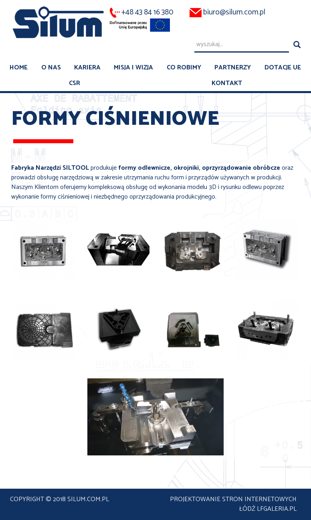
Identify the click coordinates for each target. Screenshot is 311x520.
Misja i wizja (133, 67)
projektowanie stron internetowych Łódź (233, 504)
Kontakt (227, 83)
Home (19, 67)
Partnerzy (232, 67)
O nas (51, 67)
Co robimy (184, 67)
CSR (74, 83)
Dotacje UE (283, 67)
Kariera (87, 67)
